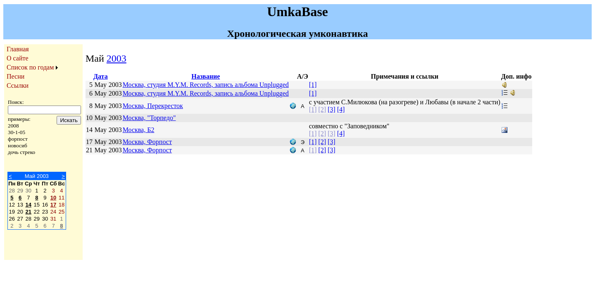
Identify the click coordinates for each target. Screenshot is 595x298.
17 (53, 205)
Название (205, 76)
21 (28, 212)
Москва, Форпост (147, 141)
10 (53, 198)
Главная (18, 49)
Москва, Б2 (139, 129)
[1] (313, 84)
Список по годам (30, 67)
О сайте (18, 58)
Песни (15, 76)
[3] (332, 109)
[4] (341, 109)
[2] (322, 109)
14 (28, 205)
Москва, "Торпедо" (149, 117)
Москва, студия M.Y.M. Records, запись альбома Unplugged (206, 84)
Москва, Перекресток (153, 105)
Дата (100, 76)
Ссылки (18, 85)
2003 (116, 58)
